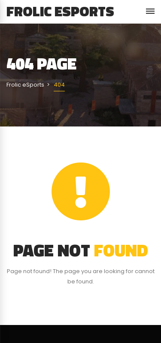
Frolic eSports (60, 11)
